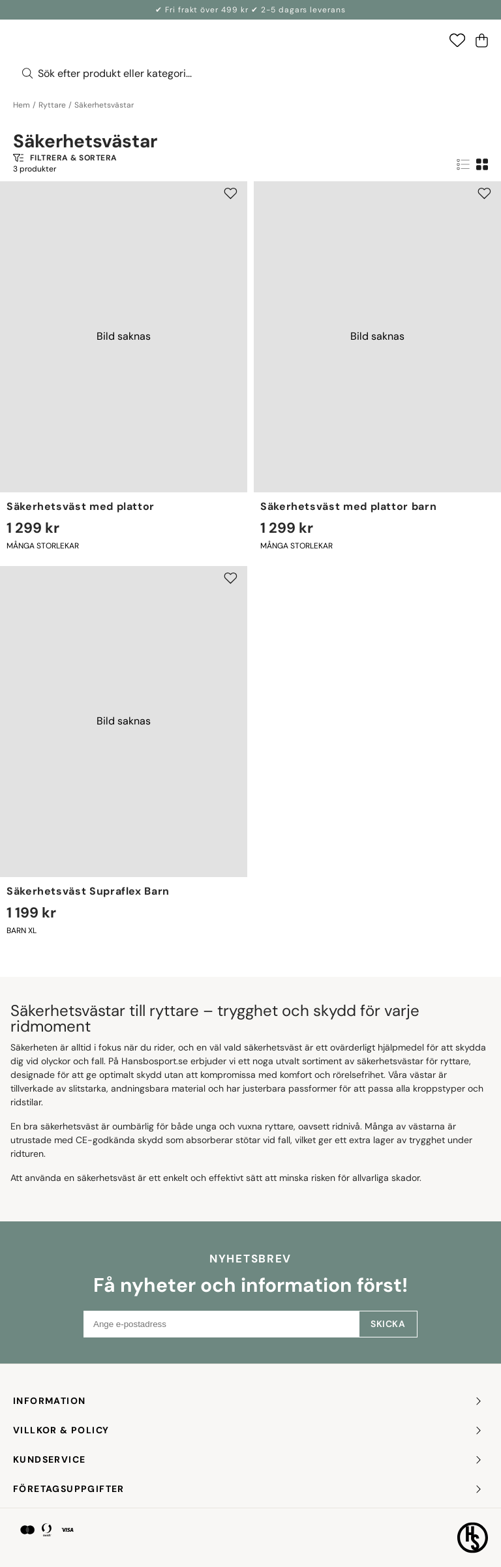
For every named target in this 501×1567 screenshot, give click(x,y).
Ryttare (52, 105)
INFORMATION (248, 1401)
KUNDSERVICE (248, 1459)
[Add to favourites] (230, 193)
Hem (21, 105)
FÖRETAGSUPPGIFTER (248, 1489)
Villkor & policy (248, 1430)
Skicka (388, 1324)
